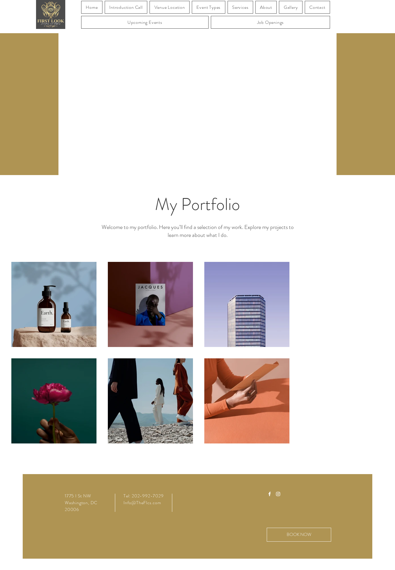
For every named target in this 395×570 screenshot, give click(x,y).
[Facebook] (269, 494)
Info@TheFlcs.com (142, 502)
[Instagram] (278, 494)
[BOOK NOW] (299, 535)
